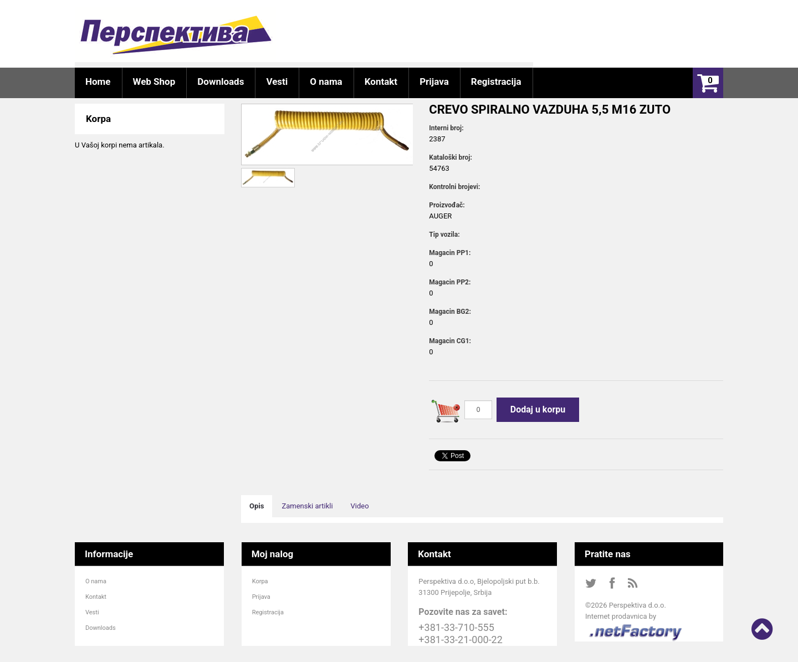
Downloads (100, 628)
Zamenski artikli (307, 506)
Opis (256, 506)
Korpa (260, 581)
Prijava (261, 596)
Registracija (268, 612)
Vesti (92, 612)
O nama (95, 581)
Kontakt (95, 596)
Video (360, 506)
